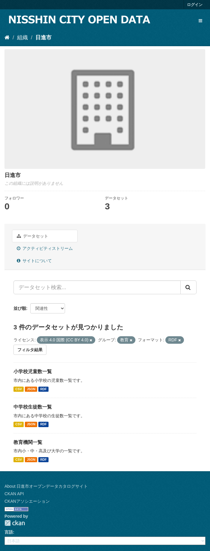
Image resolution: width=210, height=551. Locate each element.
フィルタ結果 (30, 349)
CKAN (14, 523)
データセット (32, 236)
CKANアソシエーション (27, 501)
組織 (22, 37)
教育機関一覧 (27, 442)
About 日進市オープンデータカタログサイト (46, 486)
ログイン (195, 4)
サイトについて (34, 260)
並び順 (19, 308)
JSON (31, 389)
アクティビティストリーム (45, 248)
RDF (43, 389)
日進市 (43, 37)
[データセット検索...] (97, 287)
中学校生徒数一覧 (32, 406)
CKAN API (14, 493)
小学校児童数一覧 (32, 371)
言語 (8, 532)
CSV (18, 389)
